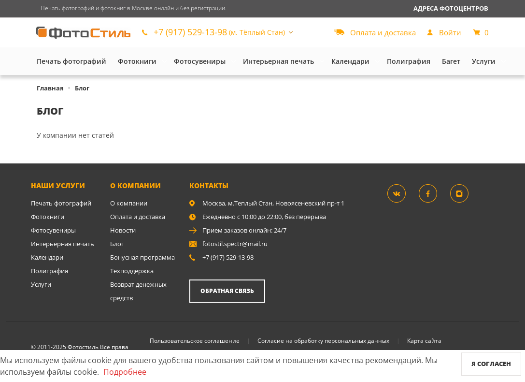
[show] (444, 32)
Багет (451, 61)
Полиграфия (408, 61)
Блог (117, 243)
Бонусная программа (142, 257)
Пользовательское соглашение (195, 341)
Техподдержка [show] (132, 270)
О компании (128, 203)
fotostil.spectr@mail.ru (235, 243)
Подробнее (124, 372)
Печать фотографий (71, 61)
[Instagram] (465, 193)
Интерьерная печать (278, 61)
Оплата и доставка (137, 216)
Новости (123, 230)
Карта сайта (424, 341)
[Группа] (402, 193)
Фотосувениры (200, 61)
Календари (350, 61)
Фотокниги (137, 61)
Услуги (484, 61)
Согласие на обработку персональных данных (323, 341)
